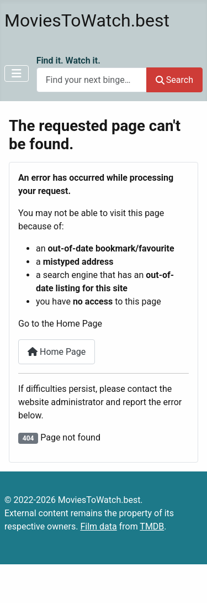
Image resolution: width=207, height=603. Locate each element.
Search (174, 80)
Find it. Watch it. (68, 60)
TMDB (152, 526)
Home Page (57, 352)
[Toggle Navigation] (16, 73)
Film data (98, 526)
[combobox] (91, 79)
